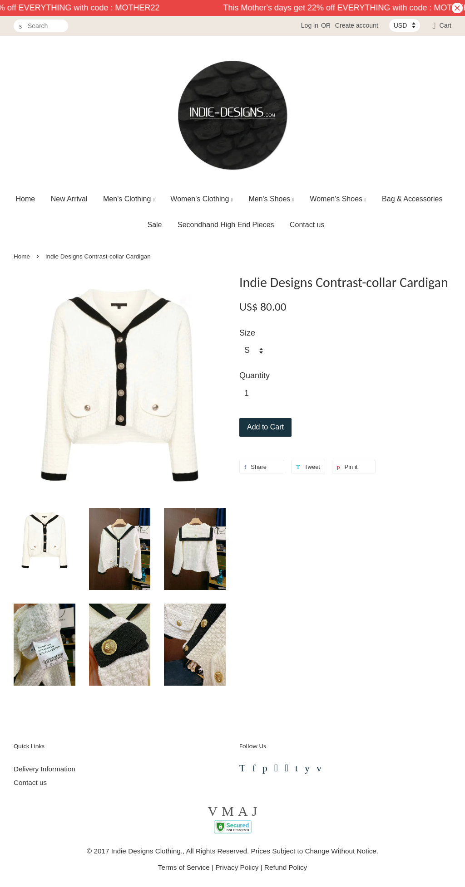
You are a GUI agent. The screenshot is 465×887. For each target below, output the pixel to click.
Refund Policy (285, 867)
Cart (445, 25)
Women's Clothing (201, 199)
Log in (309, 25)
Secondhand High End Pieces (226, 225)
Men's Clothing (129, 199)
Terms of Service (184, 867)
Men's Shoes (271, 199)
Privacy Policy (236, 867)
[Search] (41, 26)
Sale (154, 225)
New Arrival (69, 199)
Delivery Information (44, 769)
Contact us (307, 225)
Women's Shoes (338, 199)
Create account (356, 25)
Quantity (254, 375)
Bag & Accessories (412, 199)
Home (25, 199)
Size (247, 332)
